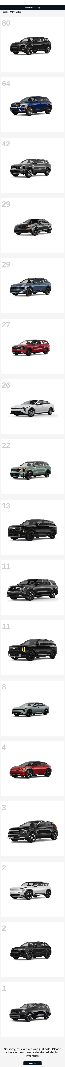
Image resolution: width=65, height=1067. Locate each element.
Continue (32, 1063)
